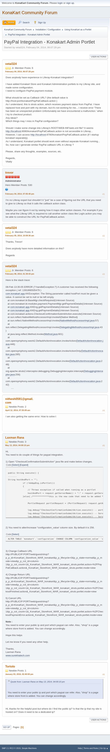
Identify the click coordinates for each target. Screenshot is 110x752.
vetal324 (11, 63)
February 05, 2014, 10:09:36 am (19, 235)
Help (80, 748)
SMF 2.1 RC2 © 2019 (11, 748)
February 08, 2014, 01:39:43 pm (19, 274)
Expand (24, 465)
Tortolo (10, 666)
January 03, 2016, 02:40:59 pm (19, 674)
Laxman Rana (14, 437)
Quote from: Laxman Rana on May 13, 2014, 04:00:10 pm (38, 681)
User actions (98, 57)
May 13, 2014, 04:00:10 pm (17, 445)
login (60, 3)
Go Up (6, 727)
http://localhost (13, 131)
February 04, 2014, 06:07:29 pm (19, 71)
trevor (9, 172)
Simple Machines (29, 748)
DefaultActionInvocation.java (85, 361)
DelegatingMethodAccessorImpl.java (79, 327)
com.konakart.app (15, 293)
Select (15, 465)
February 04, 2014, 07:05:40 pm (19, 194)
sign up (70, 3)
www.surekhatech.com (18, 655)
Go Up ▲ (104, 748)
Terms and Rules (91, 748)
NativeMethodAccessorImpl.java (77, 320)
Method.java (51, 334)
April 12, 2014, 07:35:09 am (17, 410)
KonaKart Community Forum (29, 12)
